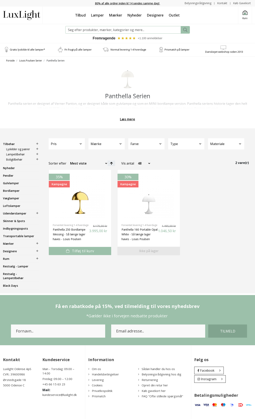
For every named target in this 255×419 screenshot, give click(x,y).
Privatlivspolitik (100, 391)
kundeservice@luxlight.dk (59, 395)
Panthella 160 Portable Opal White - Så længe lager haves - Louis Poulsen (140, 234)
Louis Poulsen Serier (30, 60)
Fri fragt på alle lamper (78, 49)
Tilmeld (227, 331)
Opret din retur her (153, 385)
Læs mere (127, 119)
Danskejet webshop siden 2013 (224, 52)
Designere (155, 15)
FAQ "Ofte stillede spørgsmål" (160, 396)
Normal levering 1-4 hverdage (128, 49)
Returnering (148, 380)
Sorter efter (57, 163)
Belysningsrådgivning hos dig (159, 374)
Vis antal (127, 163)
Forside (10, 60)
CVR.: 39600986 (14, 374)
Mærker (115, 15)
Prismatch (97, 396)
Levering (96, 380)
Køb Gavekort (242, 3)
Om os (94, 369)
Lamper (97, 15)
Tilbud (80, 15)
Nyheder (134, 15)
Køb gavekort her (152, 391)
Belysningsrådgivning (197, 3)
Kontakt (222, 3)
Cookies (95, 385)
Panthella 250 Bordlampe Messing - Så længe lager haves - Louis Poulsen (69, 234)
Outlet (174, 15)
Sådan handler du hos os (156, 369)
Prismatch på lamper (177, 49)
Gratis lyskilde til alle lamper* (27, 49)
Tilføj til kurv (80, 250)
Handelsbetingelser (103, 374)
